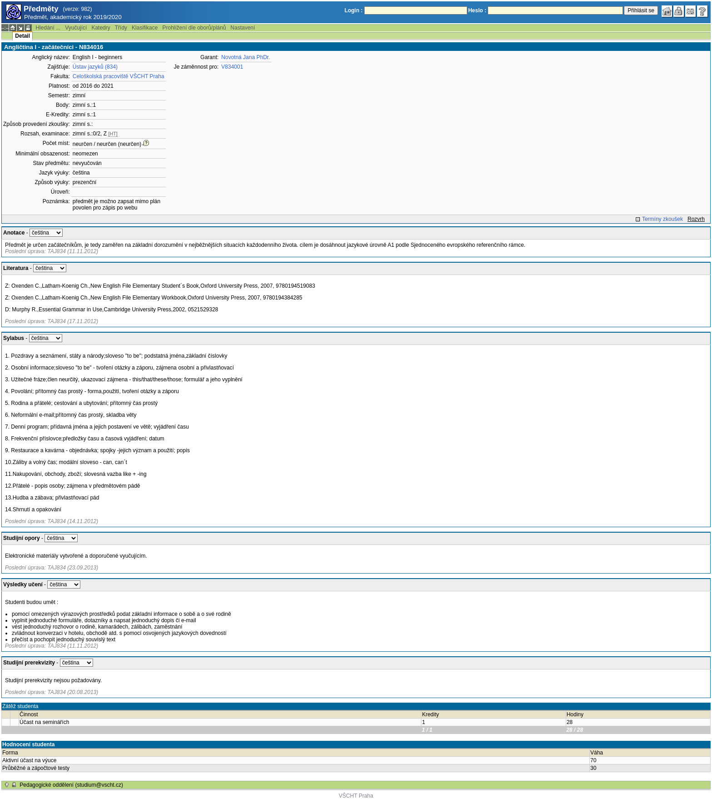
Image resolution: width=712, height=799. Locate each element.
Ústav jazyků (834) (95, 67)
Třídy (121, 28)
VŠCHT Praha (356, 796)
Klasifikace (145, 28)
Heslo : (477, 10)
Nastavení (243, 28)
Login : (354, 10)
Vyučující (76, 28)
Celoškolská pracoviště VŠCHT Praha (118, 76)
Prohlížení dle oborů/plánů (194, 28)
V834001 (232, 67)
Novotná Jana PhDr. (245, 57)
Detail (22, 36)
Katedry (100, 28)
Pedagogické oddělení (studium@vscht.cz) (71, 785)
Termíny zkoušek (662, 219)
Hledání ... (47, 28)
